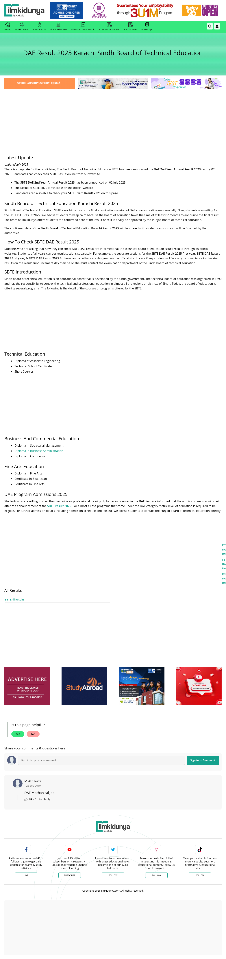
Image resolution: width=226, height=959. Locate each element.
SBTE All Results (14, 599)
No (33, 734)
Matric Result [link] (22, 26)
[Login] (217, 26)
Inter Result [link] (39, 26)
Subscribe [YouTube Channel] (69, 875)
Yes (17, 734)
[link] (66, 10)
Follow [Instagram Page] (156, 875)
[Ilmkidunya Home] (24, 10)
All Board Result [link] (58, 26)
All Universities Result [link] (83, 26)
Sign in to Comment (202, 760)
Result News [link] (131, 26)
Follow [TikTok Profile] (199, 875)
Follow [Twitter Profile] (113, 875)
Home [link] (7, 26)
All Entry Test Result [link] (109, 26)
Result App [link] (147, 26)
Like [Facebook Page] (26, 875)
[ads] (27, 686)
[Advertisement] (113, 117)
